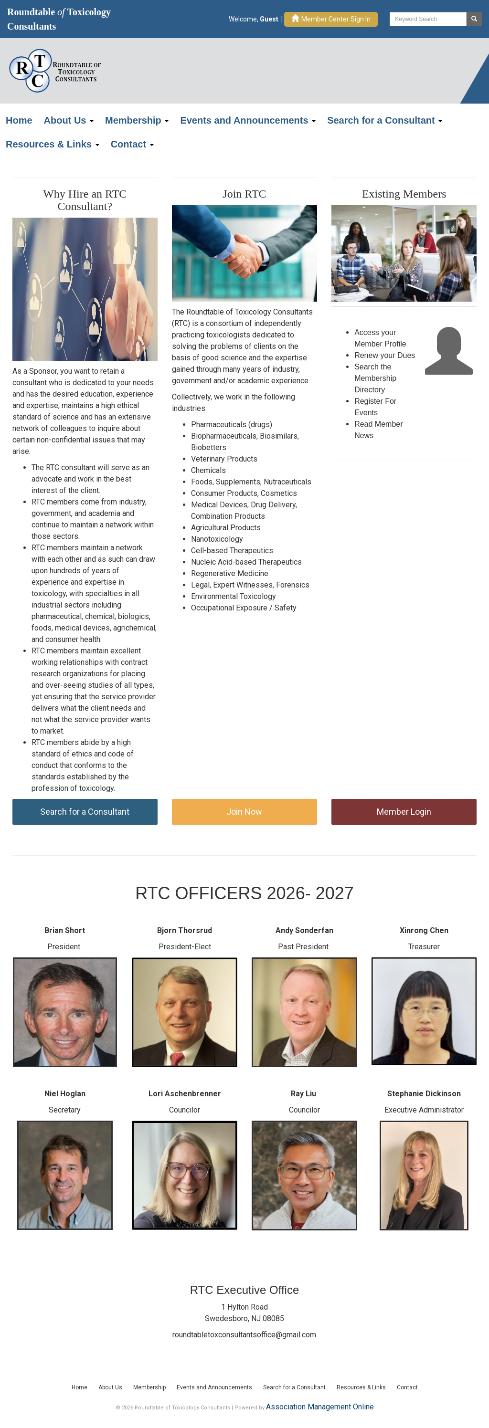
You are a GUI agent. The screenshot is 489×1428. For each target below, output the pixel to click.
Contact (132, 144)
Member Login (404, 812)
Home (19, 120)
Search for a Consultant (384, 120)
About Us (69, 120)
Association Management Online (320, 1406)
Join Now (244, 812)
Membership (137, 120)
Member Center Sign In (331, 19)
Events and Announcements (248, 120)
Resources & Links (52, 144)
